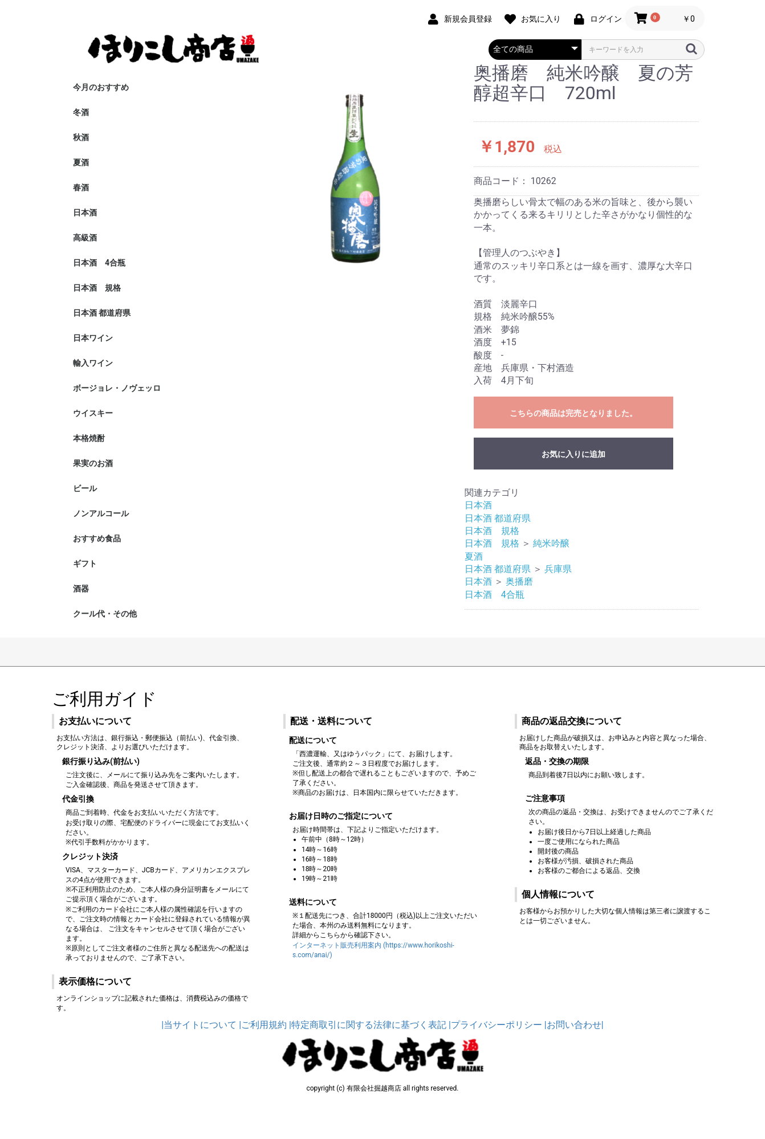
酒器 (81, 588)
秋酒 (81, 137)
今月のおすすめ (101, 87)
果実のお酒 (93, 463)
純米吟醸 (556, 543)
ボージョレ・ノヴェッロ (117, 388)
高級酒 (85, 237)
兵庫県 (558, 569)
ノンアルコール (101, 513)
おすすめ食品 (97, 538)
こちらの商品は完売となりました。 (573, 413)
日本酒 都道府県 (102, 312)
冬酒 (81, 112)
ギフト (85, 563)
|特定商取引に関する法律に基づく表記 (367, 1024)
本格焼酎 (89, 438)
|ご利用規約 (263, 1024)
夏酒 (81, 162)
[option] (348, 169)
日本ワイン (93, 337)
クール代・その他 (105, 613)
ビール (85, 488)
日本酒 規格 (97, 287)
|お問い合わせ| (574, 1024)
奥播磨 (519, 581)
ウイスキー (93, 413)
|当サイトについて (199, 1024)
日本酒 (85, 212)
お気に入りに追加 (573, 454)
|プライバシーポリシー (495, 1024)
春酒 (81, 187)
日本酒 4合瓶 (99, 262)
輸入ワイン (93, 363)
